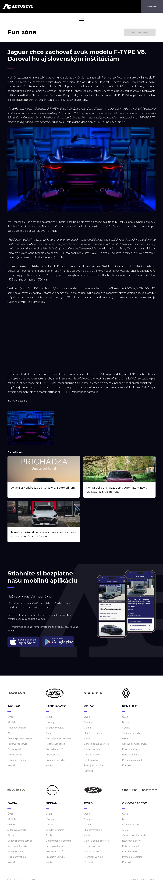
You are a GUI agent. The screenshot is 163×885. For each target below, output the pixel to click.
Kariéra (134, 879)
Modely (11, 722)
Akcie (10, 732)
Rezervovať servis (17, 743)
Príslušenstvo (14, 754)
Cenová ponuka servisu (19, 738)
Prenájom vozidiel (17, 759)
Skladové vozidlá (16, 727)
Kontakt (12, 765)
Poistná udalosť (15, 749)
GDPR (143, 879)
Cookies (152, 879)
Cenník (88, 727)
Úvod (10, 716)
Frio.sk (35, 879)
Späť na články (139, 32)
